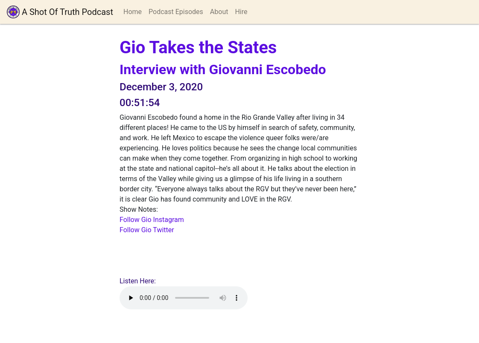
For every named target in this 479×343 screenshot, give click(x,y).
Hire (241, 12)
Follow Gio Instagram (152, 220)
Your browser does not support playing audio (184, 297)
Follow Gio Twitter (147, 230)
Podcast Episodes (176, 12)
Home (132, 12)
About (219, 12)
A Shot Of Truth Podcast (60, 12)
